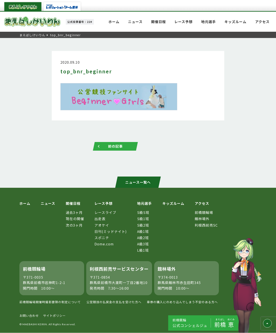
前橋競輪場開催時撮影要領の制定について (50, 302)
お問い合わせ (29, 315)
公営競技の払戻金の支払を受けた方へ (113, 302)
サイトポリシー (54, 315)
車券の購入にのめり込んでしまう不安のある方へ (182, 302)
